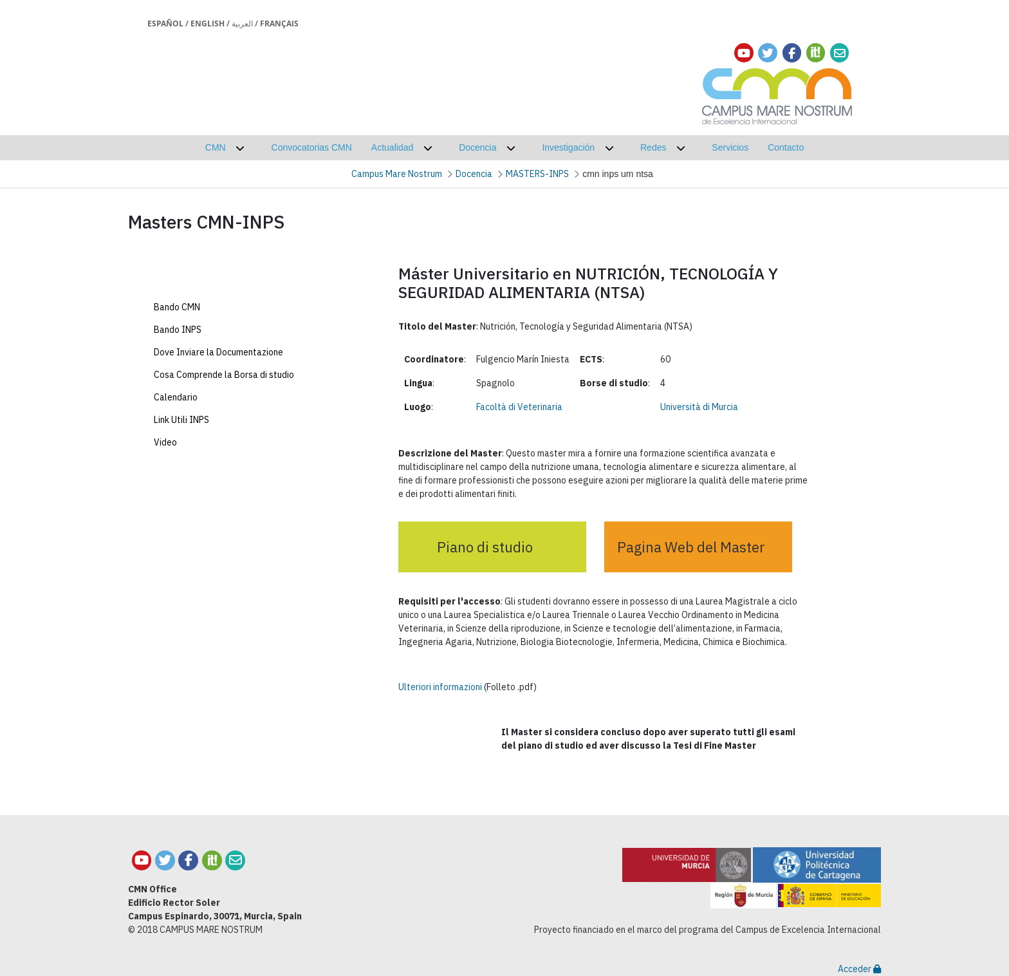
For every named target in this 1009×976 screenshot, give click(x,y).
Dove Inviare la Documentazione (218, 435)
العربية (242, 23)
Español (165, 23)
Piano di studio (485, 547)
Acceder (859, 969)
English (207, 23)
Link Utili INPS (181, 503)
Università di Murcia (699, 407)
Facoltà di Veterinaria (519, 407)
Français (279, 23)
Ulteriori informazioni (440, 687)
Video (165, 525)
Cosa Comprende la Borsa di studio (224, 458)
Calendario (176, 480)
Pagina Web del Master (691, 547)
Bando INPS (177, 412)
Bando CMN (177, 390)
